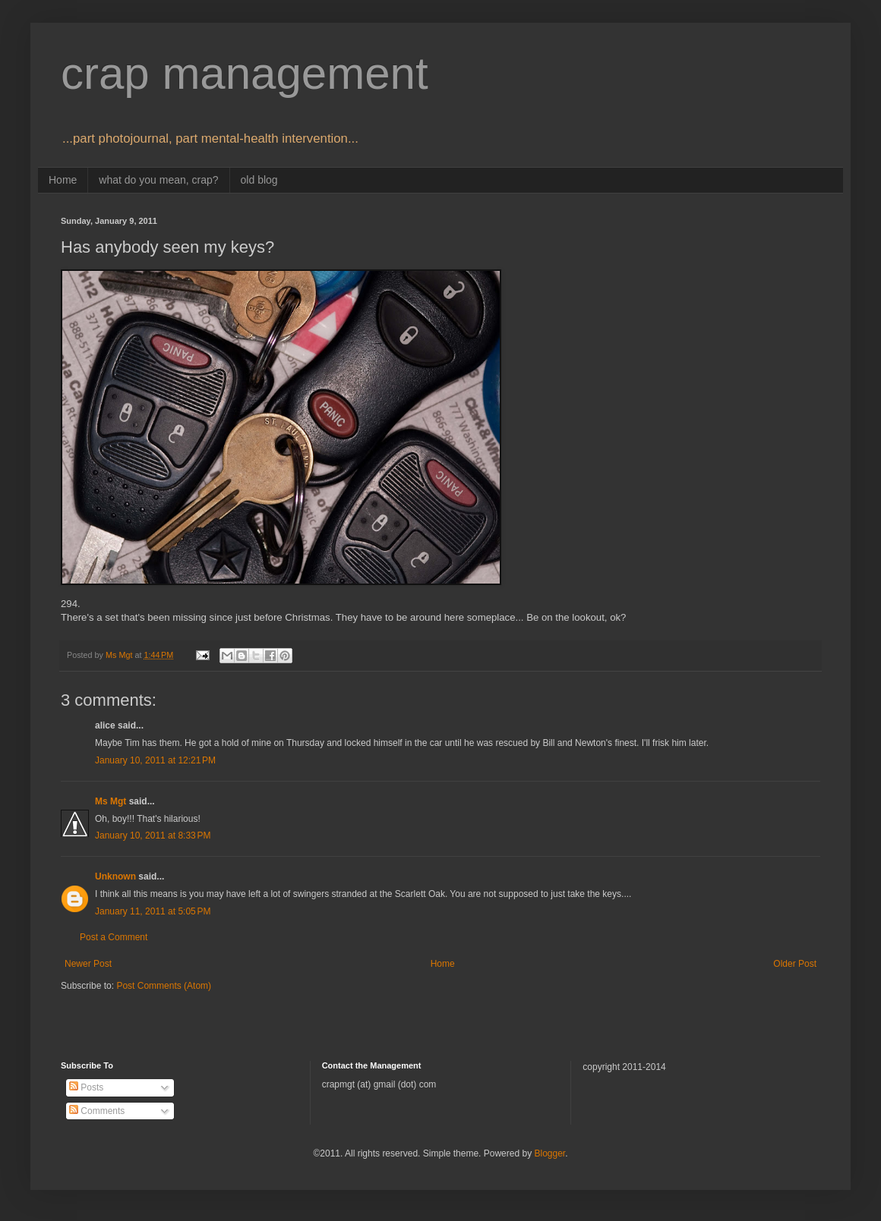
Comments (97, 1111)
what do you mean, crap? (158, 180)
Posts (86, 1087)
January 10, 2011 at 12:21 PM (155, 760)
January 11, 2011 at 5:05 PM (152, 911)
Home (63, 180)
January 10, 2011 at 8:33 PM (152, 835)
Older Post (794, 963)
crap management (244, 73)
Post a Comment (113, 937)
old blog (259, 180)
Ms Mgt (110, 801)
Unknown (115, 876)
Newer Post (88, 963)
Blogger (549, 1153)
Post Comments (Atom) (163, 985)
